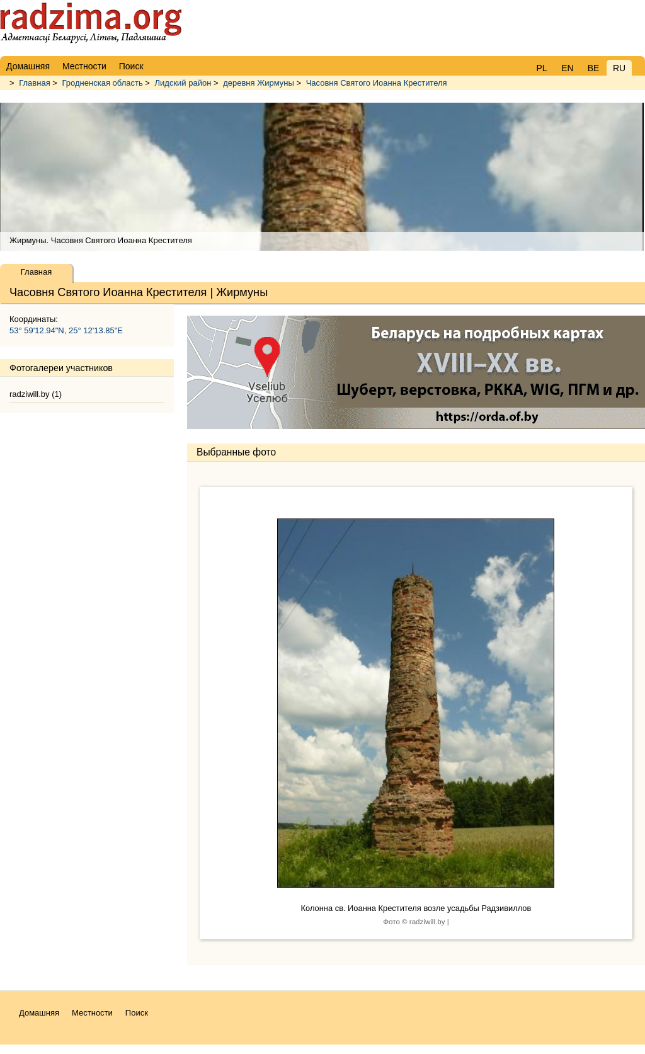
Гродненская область (102, 83)
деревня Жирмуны (258, 83)
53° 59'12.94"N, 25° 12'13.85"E (66, 330)
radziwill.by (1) (35, 394)
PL (541, 68)
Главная (34, 83)
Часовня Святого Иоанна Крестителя (376, 83)
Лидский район (183, 83)
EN (567, 68)
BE (594, 68)
